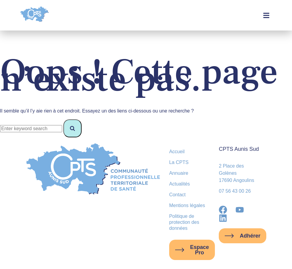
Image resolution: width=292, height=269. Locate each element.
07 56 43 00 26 (235, 191)
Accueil (177, 151)
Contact (177, 194)
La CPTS (179, 162)
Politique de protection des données (184, 222)
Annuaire (178, 173)
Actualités (179, 183)
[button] (266, 15)
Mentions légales (187, 205)
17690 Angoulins (236, 180)
